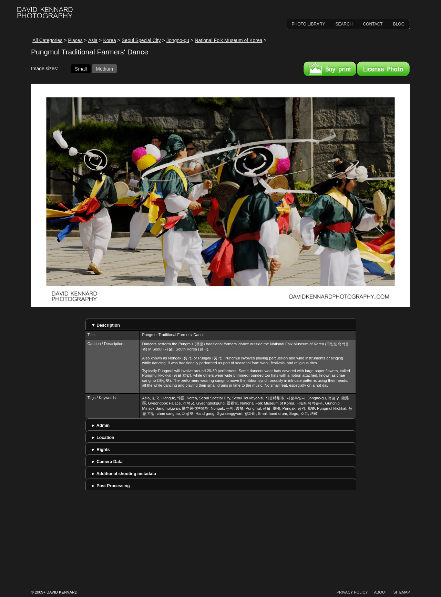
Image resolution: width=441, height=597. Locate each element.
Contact (373, 24)
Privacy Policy (352, 592)
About (380, 592)
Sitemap (401, 592)
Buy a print (330, 69)
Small (81, 68)
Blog (398, 24)
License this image (383, 69)
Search (344, 24)
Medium (104, 68)
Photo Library (308, 24)
